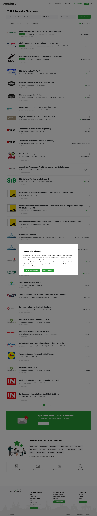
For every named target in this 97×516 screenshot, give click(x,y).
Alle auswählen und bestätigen (32, 270)
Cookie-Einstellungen (47, 270)
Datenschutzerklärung (29, 266)
